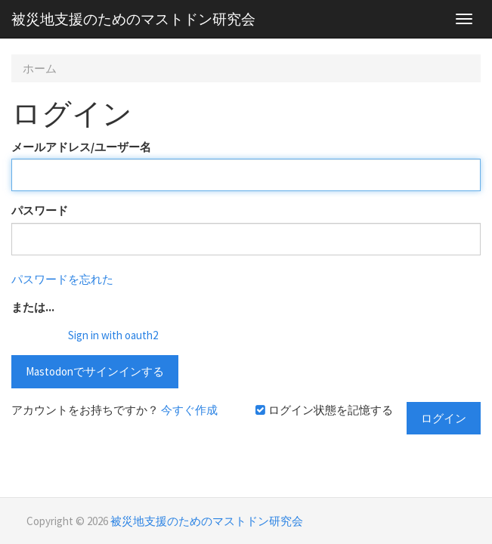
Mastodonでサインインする (95, 371)
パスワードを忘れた (62, 279)
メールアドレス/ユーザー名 (81, 147)
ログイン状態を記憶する (324, 410)
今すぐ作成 (189, 410)
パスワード (39, 210)
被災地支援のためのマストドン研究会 (133, 19)
